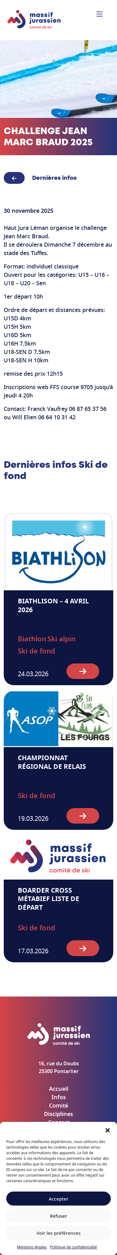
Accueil (58, 1089)
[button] (108, 1130)
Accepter (58, 1199)
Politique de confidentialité (73, 1247)
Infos (58, 1097)
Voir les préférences (58, 1233)
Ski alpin (61, 639)
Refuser (58, 1216)
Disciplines (58, 1114)
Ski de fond (36, 651)
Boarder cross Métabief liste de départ (48, 899)
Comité (58, 1106)
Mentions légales (32, 1247)
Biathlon (32, 639)
